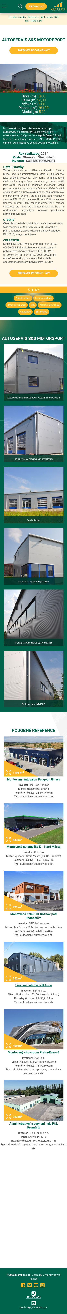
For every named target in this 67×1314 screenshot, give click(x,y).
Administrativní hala (50, 305)
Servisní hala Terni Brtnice (33, 985)
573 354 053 (33, 1295)
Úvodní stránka (17, 17)
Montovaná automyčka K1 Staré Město (33, 847)
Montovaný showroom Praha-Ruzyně (33, 1052)
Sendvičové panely (16, 305)
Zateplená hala (22, 298)
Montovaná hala (43, 298)
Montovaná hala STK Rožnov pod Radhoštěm (33, 916)
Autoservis (25, 311)
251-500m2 (41, 311)
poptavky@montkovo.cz (33, 1307)
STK (33, 305)
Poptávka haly (36, 6)
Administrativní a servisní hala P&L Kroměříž (33, 1125)
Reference (33, 17)
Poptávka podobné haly (33, 50)
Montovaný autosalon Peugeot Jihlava (33, 779)
